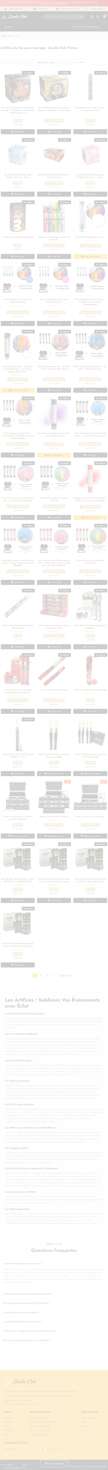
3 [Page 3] (47, 975)
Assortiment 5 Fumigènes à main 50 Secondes (54, 238)
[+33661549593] (87, 9)
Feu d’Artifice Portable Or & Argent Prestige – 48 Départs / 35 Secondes (54, 108)
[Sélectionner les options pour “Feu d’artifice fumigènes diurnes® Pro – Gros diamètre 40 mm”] (54, 455)
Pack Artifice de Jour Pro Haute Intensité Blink (90, 561)
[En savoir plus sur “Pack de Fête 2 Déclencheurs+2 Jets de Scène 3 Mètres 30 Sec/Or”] (90, 900)
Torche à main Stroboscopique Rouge (90, 689)
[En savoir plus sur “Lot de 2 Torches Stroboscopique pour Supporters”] (90, 646)
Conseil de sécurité (39, 1434)
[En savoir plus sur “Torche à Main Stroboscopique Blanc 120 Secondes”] (18, 646)
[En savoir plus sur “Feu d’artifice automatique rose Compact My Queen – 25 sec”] (90, 194)
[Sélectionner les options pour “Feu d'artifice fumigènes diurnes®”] (90, 256)
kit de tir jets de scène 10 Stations (54, 816)
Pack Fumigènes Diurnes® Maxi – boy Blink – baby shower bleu (90, 367)
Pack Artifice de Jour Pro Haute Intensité (54, 499)
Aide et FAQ (43, 8)
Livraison (8, 1430)
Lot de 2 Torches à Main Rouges (54, 689)
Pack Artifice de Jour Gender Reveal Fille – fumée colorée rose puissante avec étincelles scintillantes (54, 563)
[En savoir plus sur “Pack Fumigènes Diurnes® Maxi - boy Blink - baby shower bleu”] (90, 390)
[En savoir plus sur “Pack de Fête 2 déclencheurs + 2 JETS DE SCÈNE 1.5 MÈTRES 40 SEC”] (18, 900)
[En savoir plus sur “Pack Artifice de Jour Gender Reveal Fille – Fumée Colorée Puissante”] (18, 517)
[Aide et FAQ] (34, 9)
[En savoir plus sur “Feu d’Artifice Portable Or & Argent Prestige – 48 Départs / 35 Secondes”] (54, 131)
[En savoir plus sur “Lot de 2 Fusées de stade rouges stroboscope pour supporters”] (18, 711)
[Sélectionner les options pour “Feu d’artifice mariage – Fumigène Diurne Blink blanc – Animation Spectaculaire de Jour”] (18, 390)
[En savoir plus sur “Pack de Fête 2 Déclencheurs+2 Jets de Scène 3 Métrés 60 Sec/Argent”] (18, 964)
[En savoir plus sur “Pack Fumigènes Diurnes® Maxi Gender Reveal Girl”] (54, 323)
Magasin (8, 1422)
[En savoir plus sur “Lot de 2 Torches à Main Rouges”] (54, 711)
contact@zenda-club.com (69, 8)
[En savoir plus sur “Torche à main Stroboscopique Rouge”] (90, 711)
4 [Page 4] (53, 975)
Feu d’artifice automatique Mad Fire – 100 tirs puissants (54, 175)
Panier (84, 1422)
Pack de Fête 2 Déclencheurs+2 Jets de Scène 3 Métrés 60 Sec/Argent (18, 944)
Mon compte (87, 1417)
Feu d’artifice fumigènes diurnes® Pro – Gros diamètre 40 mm (54, 434)
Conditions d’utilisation (40, 1426)
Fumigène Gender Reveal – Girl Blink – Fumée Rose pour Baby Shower (54, 367)
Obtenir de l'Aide (15, 8)
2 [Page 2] (41, 975)
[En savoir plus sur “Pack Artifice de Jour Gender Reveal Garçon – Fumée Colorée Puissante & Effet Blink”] (18, 582)
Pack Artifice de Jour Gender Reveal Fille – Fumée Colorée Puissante (18, 499)
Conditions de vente (39, 1417)
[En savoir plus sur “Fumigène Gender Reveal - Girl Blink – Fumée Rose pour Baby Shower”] (54, 390)
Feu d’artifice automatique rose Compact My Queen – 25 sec (90, 175)
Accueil (7, 1417)
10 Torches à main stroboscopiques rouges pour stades (54, 626)
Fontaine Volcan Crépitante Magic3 (17, 237)
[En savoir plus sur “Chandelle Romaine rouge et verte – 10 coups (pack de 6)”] (90, 131)
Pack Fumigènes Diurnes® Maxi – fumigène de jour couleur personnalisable (90, 302)
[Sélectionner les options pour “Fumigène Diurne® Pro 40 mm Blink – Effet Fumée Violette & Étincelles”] (90, 517)
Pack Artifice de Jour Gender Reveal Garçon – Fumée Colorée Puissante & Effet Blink (17, 563)
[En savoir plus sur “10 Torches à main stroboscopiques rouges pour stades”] (54, 646)
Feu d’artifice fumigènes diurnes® (90, 237)
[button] (4, 3)
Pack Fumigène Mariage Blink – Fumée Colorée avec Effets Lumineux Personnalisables (18, 436)
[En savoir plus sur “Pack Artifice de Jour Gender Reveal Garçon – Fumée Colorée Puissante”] (90, 455)
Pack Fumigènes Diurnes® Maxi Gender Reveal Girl (54, 300)
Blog (6, 1426)
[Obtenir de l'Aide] (6, 9)
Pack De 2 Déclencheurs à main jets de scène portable (54, 755)
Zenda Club (6, 35)
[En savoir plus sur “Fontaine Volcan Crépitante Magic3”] (18, 256)
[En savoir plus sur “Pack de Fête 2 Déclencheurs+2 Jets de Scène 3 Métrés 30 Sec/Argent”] (54, 900)
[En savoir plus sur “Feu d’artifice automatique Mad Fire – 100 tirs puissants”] (54, 194)
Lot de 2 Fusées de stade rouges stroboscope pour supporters (18, 690)
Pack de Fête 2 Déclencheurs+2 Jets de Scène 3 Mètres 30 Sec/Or (90, 880)
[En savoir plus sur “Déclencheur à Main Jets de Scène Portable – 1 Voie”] (18, 773)
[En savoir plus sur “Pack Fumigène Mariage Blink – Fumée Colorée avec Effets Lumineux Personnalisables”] (18, 455)
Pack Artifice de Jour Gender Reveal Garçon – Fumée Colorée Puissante (90, 434)
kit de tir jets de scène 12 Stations (90, 816)
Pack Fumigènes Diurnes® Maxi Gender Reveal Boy (18, 300)
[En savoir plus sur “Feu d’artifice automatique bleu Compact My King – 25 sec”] (18, 194)
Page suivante (66, 975)
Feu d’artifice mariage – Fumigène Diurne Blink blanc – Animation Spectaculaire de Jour (18, 369)
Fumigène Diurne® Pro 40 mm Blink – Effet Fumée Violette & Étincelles (90, 499)
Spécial (7, 1434)
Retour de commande (40, 1430)
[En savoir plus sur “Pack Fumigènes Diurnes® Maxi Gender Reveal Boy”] (18, 323)
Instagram (85, 1426)
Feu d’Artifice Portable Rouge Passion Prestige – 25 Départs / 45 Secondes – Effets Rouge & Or (17, 110)
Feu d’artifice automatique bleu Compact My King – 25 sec (17, 175)
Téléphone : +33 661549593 (17, 1400)
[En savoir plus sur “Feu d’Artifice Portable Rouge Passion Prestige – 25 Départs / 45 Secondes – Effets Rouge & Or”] (18, 131)
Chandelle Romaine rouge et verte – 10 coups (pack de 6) (90, 108)
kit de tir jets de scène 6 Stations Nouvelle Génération (17, 817)
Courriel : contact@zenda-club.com (20, 1404)
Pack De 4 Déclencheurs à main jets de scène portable (90, 755)
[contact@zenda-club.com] (57, 9)
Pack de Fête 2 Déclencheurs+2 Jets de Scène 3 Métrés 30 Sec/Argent (54, 880)
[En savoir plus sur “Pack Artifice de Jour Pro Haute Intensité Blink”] (90, 582)
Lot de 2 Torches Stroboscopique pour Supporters (90, 626)
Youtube (84, 1430)
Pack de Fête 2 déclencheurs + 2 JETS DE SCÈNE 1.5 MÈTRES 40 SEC (17, 880)
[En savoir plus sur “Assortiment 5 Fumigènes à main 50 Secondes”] (54, 256)
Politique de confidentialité (42, 1422)
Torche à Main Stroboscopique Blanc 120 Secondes (18, 626)
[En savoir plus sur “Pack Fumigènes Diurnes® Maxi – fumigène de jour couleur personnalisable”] (90, 323)
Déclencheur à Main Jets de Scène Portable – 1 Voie (18, 755)
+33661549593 (97, 8)
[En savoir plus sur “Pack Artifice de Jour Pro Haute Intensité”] (54, 517)
